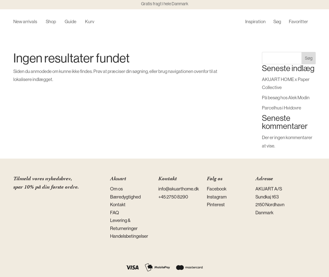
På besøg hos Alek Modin (286, 97)
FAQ (114, 212)
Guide (70, 21)
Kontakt (118, 204)
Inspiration (255, 21)
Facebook (216, 188)
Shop (51, 21)
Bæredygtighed (125, 196)
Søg (277, 21)
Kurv (89, 21)
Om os (116, 188)
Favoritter (298, 21)
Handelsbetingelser (129, 236)
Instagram (217, 196)
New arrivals (25, 21)
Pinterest (216, 204)
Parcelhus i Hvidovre (281, 107)
